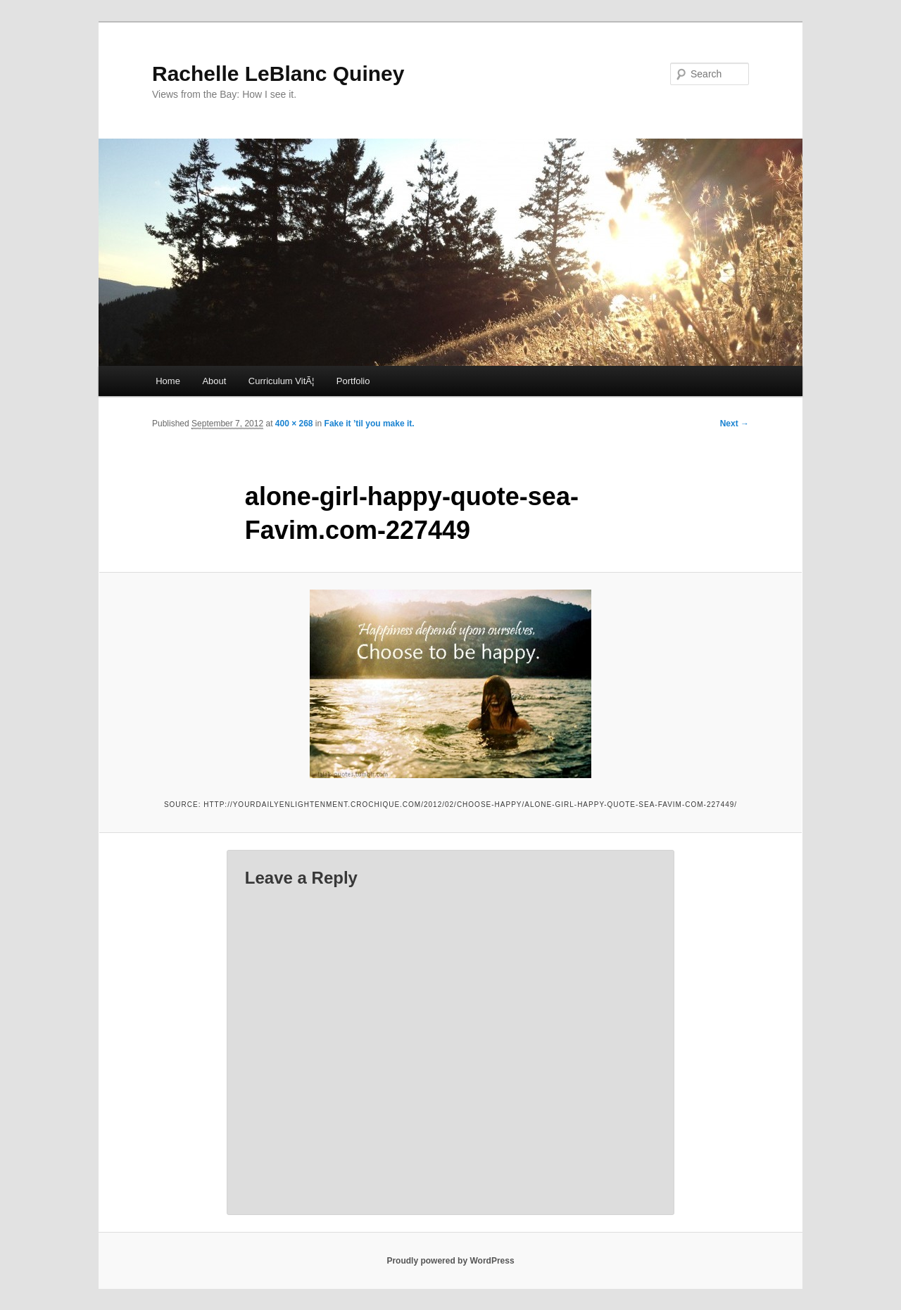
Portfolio (353, 381)
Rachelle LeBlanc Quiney (278, 73)
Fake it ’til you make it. (370, 423)
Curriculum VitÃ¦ (281, 381)
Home (168, 381)
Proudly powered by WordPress (450, 1261)
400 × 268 (294, 423)
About (214, 381)
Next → (734, 423)
